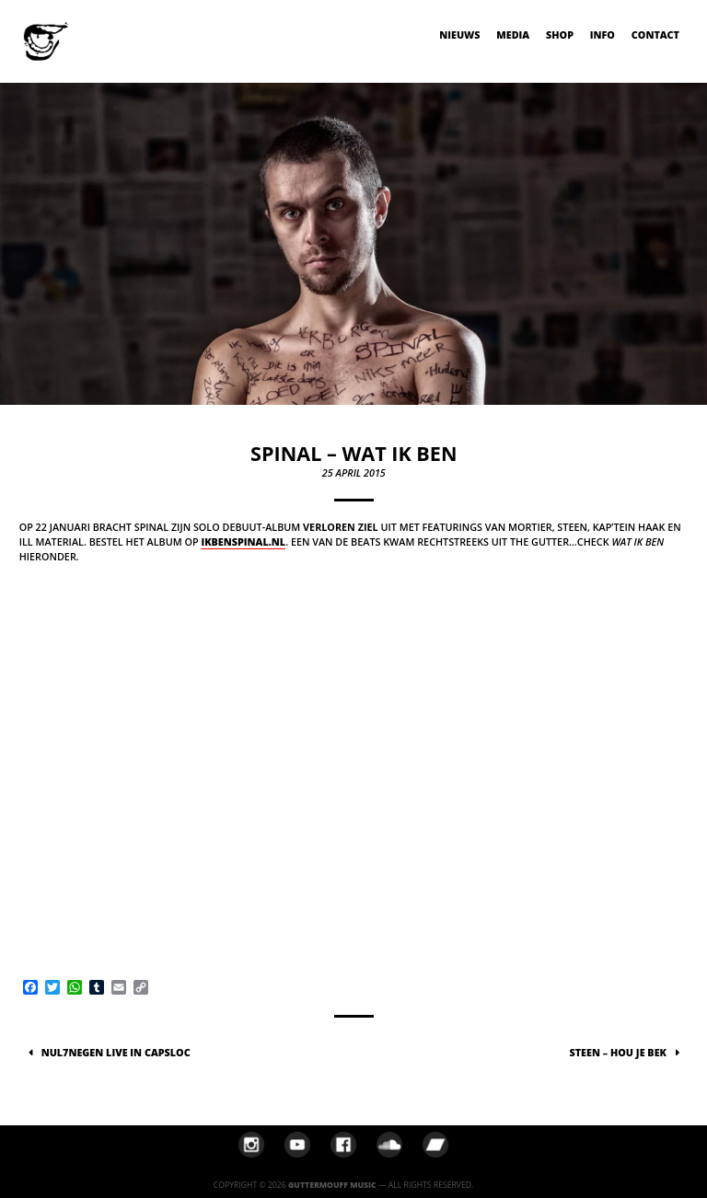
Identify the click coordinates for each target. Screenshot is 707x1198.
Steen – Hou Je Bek (618, 1052)
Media (512, 34)
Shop (560, 34)
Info (602, 34)
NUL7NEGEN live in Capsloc (116, 1052)
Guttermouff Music (332, 1185)
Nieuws (459, 34)
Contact (655, 34)
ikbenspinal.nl (243, 541)
